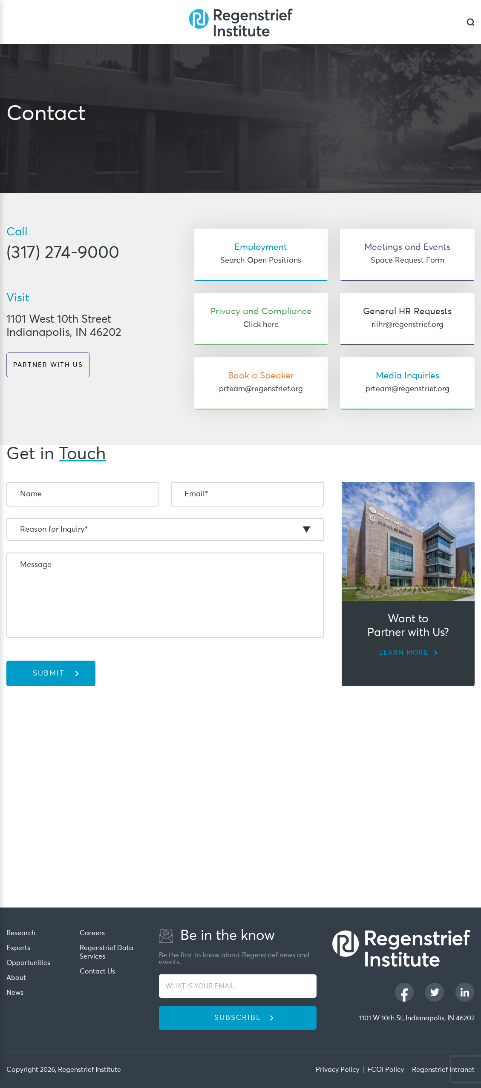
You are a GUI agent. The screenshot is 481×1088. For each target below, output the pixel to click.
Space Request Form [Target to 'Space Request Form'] (407, 260)
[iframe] (240, 812)
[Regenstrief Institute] (240, 21)
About (16, 977)
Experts (18, 948)
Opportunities (28, 962)
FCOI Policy (385, 1069)
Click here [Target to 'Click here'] (261, 325)
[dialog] (471, 22)
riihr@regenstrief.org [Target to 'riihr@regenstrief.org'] (408, 325)
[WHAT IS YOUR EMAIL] (238, 986)
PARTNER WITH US (48, 365)
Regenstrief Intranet (443, 1069)
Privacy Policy (337, 1069)
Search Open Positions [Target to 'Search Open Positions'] (260, 260)
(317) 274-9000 (62, 253)
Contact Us (97, 971)
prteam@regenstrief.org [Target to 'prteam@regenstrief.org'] (261, 389)
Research (20, 933)
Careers (92, 933)
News (14, 992)
